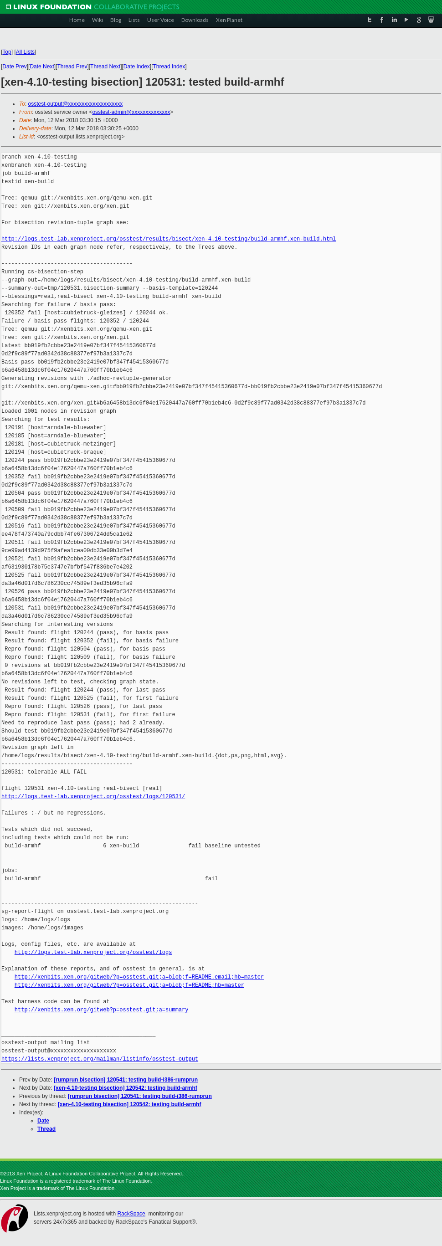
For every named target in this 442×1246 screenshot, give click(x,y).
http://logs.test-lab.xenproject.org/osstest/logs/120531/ (93, 796)
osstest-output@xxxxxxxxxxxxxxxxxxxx (75, 104)
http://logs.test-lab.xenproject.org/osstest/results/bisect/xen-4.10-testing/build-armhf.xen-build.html (168, 239)
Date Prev (14, 66)
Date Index (136, 66)
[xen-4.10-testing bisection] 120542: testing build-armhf (125, 1088)
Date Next (42, 66)
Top (6, 52)
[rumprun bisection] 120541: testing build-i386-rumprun (126, 1080)
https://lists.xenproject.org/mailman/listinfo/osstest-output (99, 1059)
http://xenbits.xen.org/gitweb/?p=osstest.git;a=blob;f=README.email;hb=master (139, 977)
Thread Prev (72, 66)
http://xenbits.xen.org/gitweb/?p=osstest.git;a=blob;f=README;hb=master (129, 985)
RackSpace (131, 1213)
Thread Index (169, 66)
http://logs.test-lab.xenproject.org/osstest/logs (93, 952)
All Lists (25, 52)
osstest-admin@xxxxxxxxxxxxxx (131, 112)
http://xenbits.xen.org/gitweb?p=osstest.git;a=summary (102, 1010)
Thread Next (105, 66)
